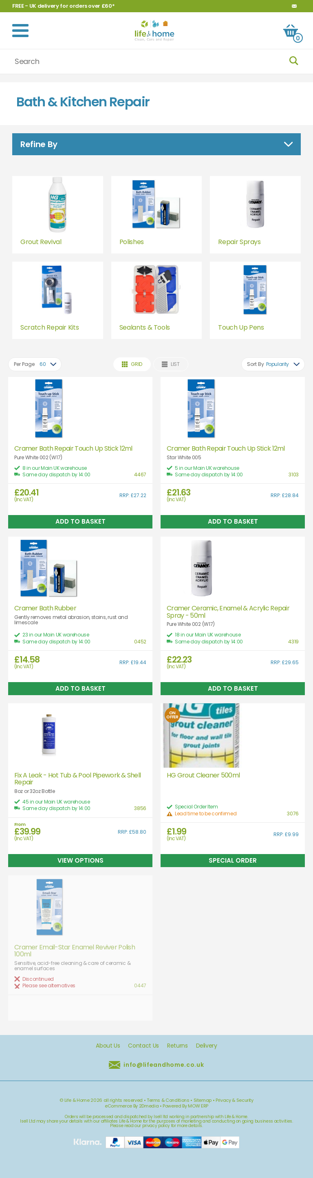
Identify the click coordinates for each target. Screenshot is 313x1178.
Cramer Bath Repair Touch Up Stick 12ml (73, 448)
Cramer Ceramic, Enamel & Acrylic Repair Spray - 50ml (228, 612)
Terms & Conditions (168, 1100)
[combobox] (35, 364)
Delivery (206, 1046)
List (171, 364)
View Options (80, 860)
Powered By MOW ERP (185, 1106)
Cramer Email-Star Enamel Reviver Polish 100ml (74, 951)
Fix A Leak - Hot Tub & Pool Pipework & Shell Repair (77, 779)
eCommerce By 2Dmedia (132, 1106)
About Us (108, 1046)
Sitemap (203, 1100)
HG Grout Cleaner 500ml (203, 775)
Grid (132, 364)
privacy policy (156, 1125)
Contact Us (143, 1046)
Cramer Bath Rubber (45, 608)
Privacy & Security (234, 1100)
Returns (177, 1046)
